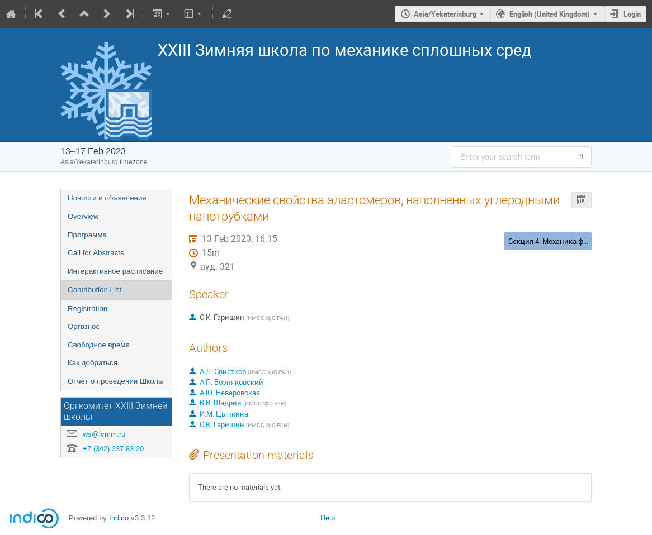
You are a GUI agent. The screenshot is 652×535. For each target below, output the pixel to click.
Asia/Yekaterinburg (445, 14)
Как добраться (92, 363)
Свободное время (99, 345)
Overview (83, 216)
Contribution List (94, 289)
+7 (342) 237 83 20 (113, 448)
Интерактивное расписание (115, 271)
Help (327, 518)
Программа (87, 235)
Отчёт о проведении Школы (116, 381)
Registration (87, 308)
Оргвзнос (84, 326)
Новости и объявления (107, 198)
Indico (119, 518)
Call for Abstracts (96, 253)
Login (632, 14)
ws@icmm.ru (104, 434)
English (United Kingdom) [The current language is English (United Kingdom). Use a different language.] (549, 14)
